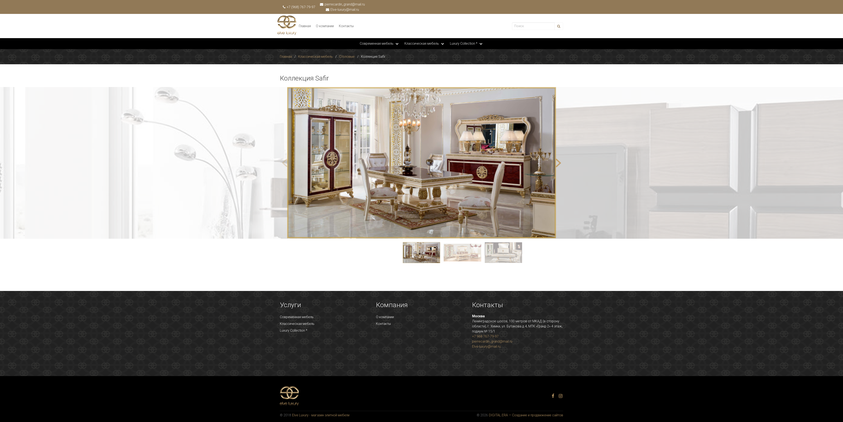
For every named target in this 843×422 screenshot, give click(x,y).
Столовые (347, 57)
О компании (325, 26)
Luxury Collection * (463, 44)
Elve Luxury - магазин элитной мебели (320, 415)
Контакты (346, 26)
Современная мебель (376, 44)
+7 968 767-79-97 (485, 336)
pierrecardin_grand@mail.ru (342, 4)
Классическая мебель (421, 44)
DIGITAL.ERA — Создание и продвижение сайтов (526, 415)
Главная (305, 26)
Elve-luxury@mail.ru (342, 10)
